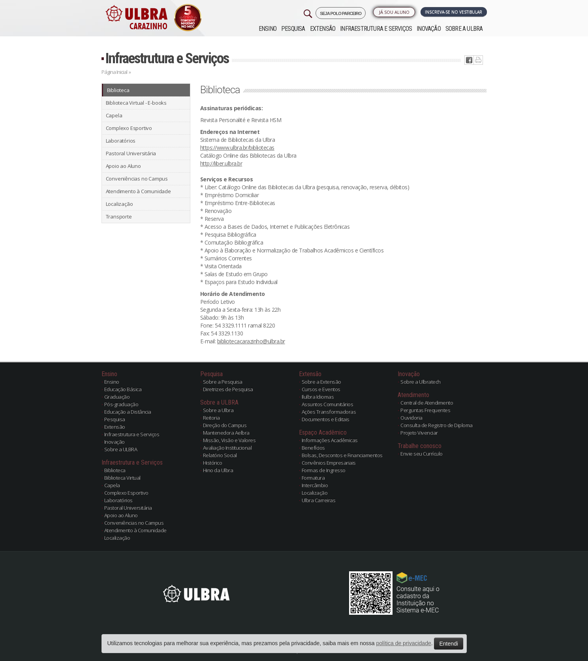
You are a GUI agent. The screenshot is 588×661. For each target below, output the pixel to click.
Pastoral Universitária (131, 153)
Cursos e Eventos (321, 389)
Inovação (429, 28)
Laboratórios (121, 140)
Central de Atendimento (426, 402)
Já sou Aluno (394, 12)
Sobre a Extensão (321, 381)
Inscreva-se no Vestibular (453, 12)
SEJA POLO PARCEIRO (340, 13)
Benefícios (313, 447)
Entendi (448, 643)
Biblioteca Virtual (122, 477)
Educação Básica (123, 389)
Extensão (323, 28)
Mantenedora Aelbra (226, 432)
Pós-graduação (121, 404)
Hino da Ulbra (218, 470)
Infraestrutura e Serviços (376, 28)
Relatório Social (220, 455)
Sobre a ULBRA (464, 28)
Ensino (267, 28)
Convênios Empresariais (329, 462)
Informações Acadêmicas (330, 440)
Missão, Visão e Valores (229, 440)
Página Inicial (114, 71)
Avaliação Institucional (227, 447)
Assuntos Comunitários (327, 404)
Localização (119, 203)
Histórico (212, 462)
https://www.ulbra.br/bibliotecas (237, 147)
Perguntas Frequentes (425, 410)
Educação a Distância (127, 411)
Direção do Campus (225, 425)
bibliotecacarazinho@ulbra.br (251, 341)
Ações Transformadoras (329, 411)
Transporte (119, 216)
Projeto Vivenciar (419, 432)
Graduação (117, 396)
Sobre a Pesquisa (222, 381)
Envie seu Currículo (421, 453)
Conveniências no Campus (137, 178)
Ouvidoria (411, 417)
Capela (114, 115)
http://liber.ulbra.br (221, 163)
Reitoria (211, 417)
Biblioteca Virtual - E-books (136, 102)
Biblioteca (118, 90)
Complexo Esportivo (129, 128)
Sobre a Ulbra (218, 410)
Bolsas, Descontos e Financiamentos (342, 455)
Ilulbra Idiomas (318, 396)
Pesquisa (293, 28)
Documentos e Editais (325, 419)
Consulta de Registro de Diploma (436, 425)
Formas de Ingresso (324, 470)
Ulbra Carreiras (319, 500)
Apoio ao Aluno (123, 165)
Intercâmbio (315, 485)
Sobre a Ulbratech (420, 381)
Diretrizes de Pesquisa (228, 389)
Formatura (313, 477)
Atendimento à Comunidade (138, 191)
